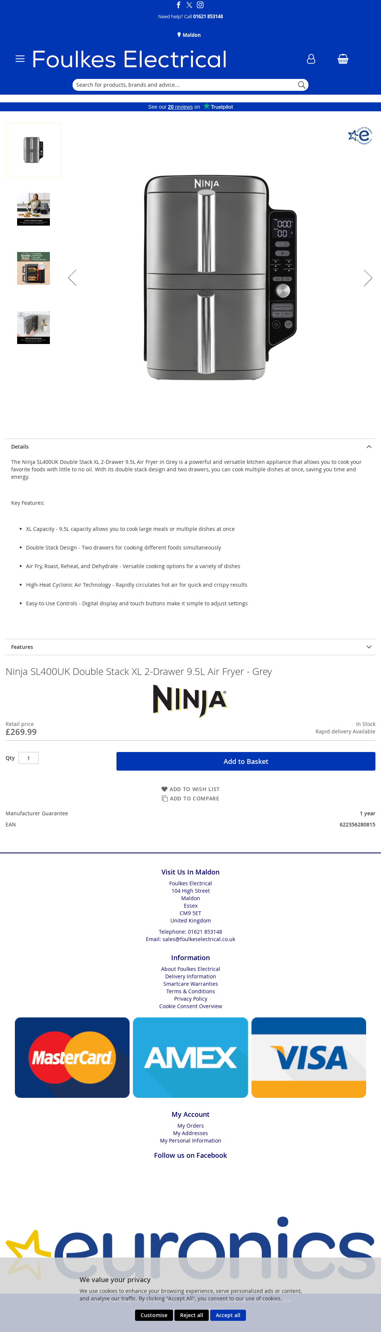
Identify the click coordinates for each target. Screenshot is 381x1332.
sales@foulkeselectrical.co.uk (199, 939)
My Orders (190, 1125)
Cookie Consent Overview (190, 1006)
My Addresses (190, 1133)
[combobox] (190, 85)
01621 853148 (208, 16)
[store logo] (155, 58)
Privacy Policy (190, 998)
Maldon (191, 35)
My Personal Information (190, 1140)
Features (22, 646)
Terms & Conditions (190, 991)
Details (20, 446)
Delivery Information (190, 976)
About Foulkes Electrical (190, 968)
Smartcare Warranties (190, 983)
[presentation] (190, 447)
